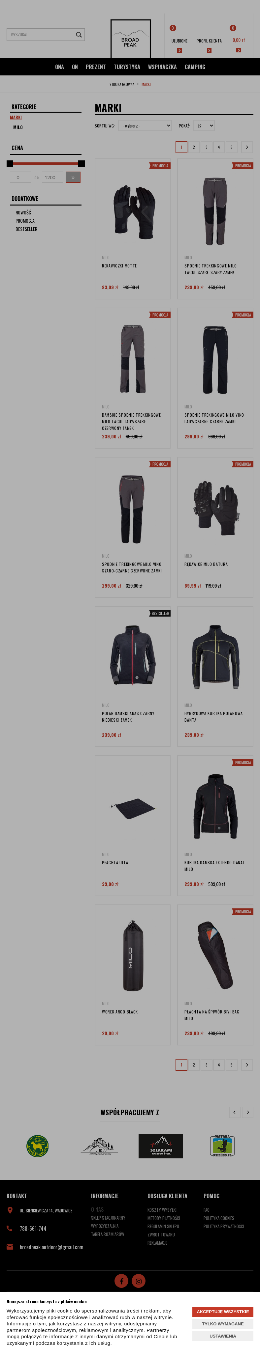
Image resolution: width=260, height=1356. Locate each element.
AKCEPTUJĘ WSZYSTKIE (223, 1311)
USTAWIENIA (223, 1336)
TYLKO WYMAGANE (223, 1323)
